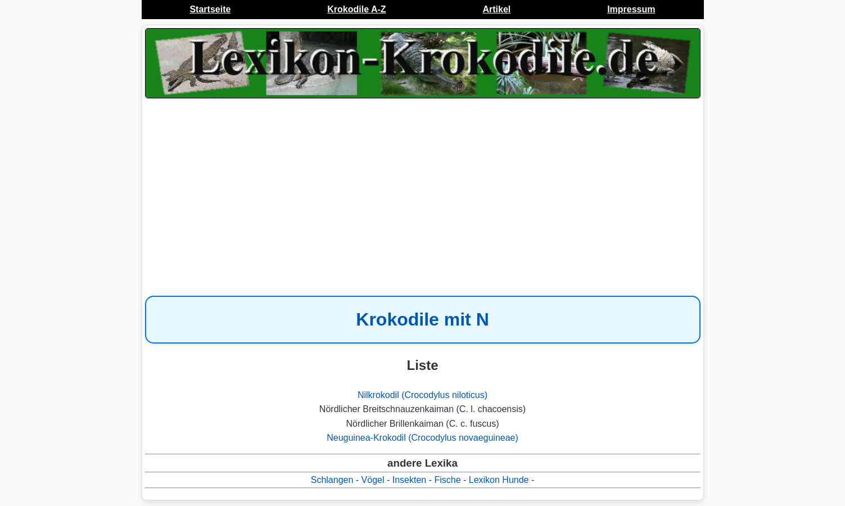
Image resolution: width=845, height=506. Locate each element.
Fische (447, 480)
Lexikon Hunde (499, 480)
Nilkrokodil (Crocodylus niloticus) (422, 395)
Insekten (409, 480)
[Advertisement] (423, 191)
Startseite (210, 9)
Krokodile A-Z (356, 9)
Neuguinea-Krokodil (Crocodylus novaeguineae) (422, 437)
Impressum (631, 9)
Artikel (496, 9)
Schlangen (332, 480)
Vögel (373, 480)
